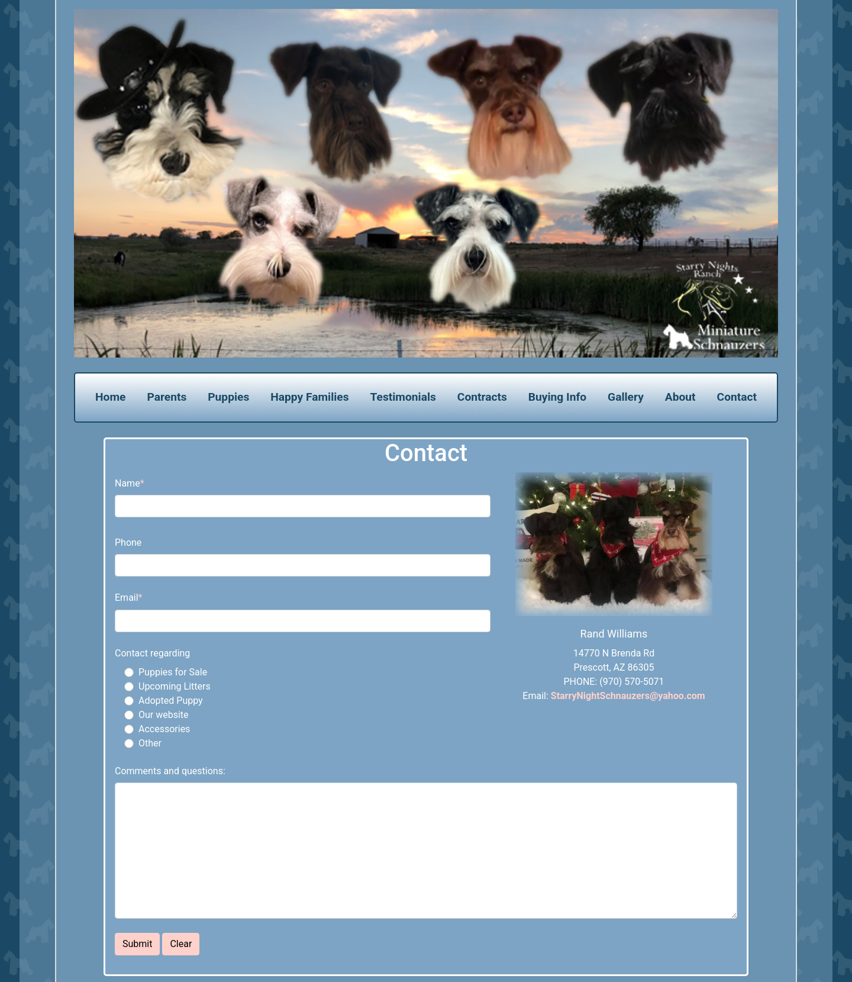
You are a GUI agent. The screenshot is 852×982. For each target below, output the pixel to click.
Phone (128, 542)
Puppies (228, 397)
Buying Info (557, 397)
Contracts (482, 397)
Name (127, 483)
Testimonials (403, 397)
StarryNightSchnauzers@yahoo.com (628, 695)
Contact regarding (152, 653)
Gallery (626, 397)
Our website (163, 714)
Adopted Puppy (170, 700)
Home (110, 397)
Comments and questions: (170, 771)
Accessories (164, 729)
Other (150, 743)
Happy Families (309, 397)
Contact (737, 397)
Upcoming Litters (174, 686)
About (680, 397)
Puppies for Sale (172, 672)
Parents (166, 397)
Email (126, 597)
